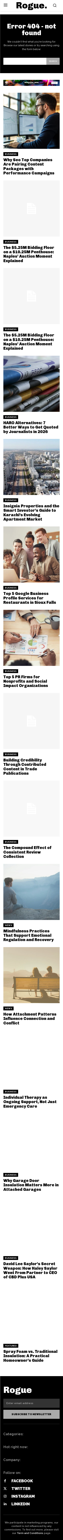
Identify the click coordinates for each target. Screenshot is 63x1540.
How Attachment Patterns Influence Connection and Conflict (29, 1018)
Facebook (22, 1480)
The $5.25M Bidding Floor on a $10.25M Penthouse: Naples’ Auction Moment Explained (28, 254)
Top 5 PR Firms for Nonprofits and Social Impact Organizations (25, 681)
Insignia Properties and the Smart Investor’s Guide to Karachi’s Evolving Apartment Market (31, 513)
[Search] (53, 61)
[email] (31, 1403)
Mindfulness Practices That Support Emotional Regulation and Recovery (28, 935)
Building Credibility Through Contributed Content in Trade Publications (24, 767)
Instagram (23, 1496)
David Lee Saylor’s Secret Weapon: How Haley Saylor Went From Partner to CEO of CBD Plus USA (30, 1270)
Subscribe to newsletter (31, 1414)
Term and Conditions (30, 1533)
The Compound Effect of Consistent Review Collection (27, 852)
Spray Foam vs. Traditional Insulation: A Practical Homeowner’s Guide (30, 1356)
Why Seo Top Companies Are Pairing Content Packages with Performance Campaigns (28, 166)
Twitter (20, 1488)
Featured (11, 1346)
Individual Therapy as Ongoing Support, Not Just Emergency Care (30, 1102)
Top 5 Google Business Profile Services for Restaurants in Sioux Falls (29, 598)
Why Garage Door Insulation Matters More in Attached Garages (31, 1185)
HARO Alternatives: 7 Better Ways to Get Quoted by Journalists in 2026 (30, 427)
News (8, 925)
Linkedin (20, 1504)
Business (10, 154)
